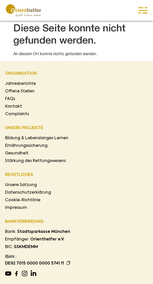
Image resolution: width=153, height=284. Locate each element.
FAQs (10, 99)
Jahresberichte (20, 84)
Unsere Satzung (21, 185)
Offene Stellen (20, 91)
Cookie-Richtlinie (22, 200)
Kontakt (13, 107)
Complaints (17, 114)
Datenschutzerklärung (28, 193)
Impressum (16, 208)
